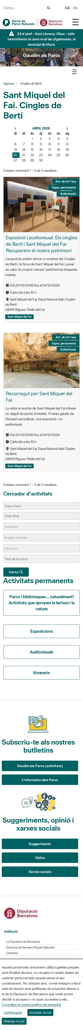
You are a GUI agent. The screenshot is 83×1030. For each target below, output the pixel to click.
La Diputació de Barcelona (23, 942)
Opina (40, 857)
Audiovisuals (41, 652)
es (75, 8)
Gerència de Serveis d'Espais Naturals (30, 947)
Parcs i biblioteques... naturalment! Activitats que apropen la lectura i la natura (42, 602)
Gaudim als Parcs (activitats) (40, 766)
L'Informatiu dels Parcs (40, 780)
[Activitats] (13, 526)
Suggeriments (40, 844)
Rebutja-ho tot (14, 1021)
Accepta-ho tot (40, 1012)
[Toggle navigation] (75, 22)
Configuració (13, 1012)
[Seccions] (14, 548)
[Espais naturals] (18, 537)
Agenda (8, 84)
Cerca (16, 572)
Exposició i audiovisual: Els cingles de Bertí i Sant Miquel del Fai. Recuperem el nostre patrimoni (41, 244)
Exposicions (41, 631)
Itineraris (41, 672)
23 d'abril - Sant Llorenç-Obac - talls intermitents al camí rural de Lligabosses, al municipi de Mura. (42, 39)
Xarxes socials (40, 871)
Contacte (12, 953)
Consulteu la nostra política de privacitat (31, 1004)
